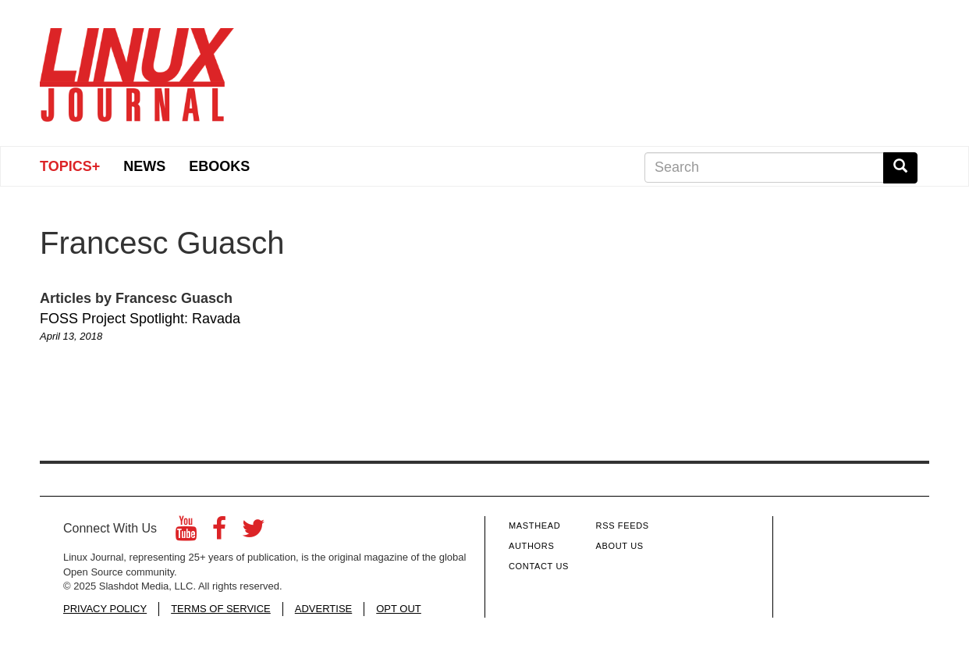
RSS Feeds (622, 525)
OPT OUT (398, 609)
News (144, 166)
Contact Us (539, 566)
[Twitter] (253, 533)
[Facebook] (219, 533)
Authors (531, 545)
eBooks (219, 166)
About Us (620, 545)
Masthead (534, 525)
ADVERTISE (323, 609)
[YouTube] (186, 533)
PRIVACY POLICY (105, 609)
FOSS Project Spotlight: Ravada (140, 318)
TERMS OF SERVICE (221, 609)
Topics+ (70, 166)
